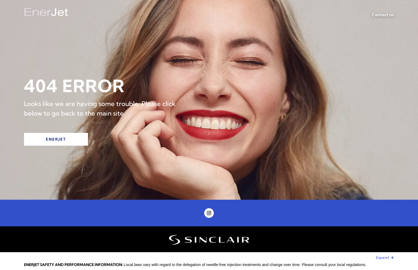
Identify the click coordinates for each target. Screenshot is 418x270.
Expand (385, 257)
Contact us (383, 15)
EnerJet (56, 139)
